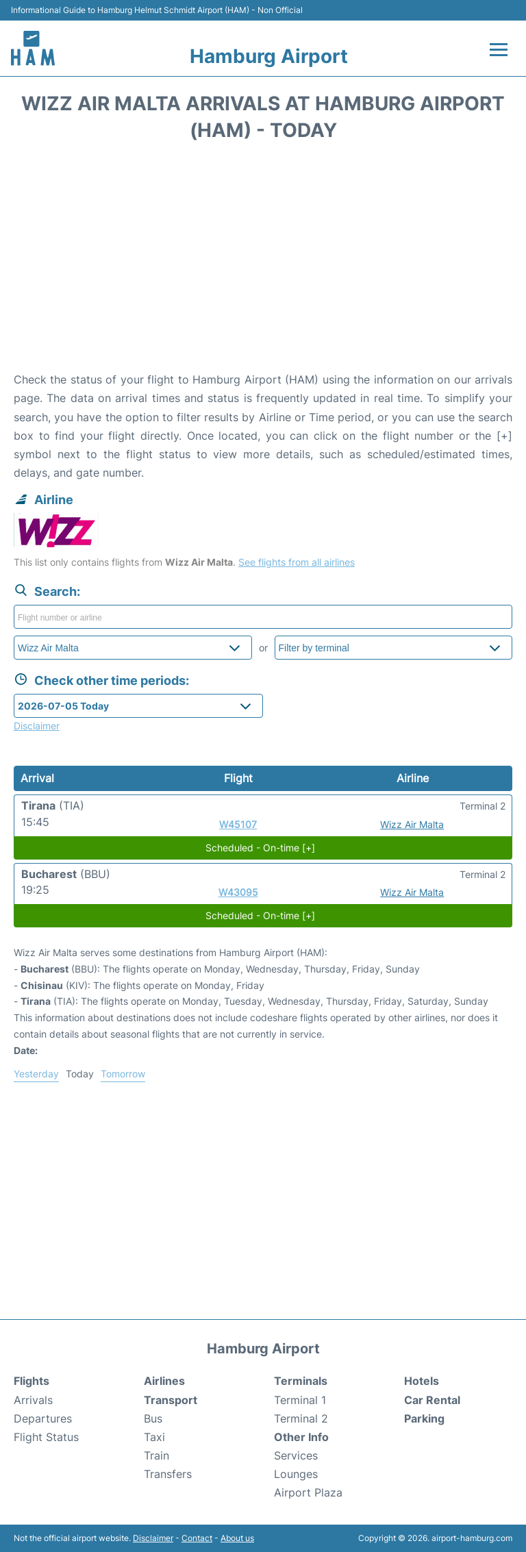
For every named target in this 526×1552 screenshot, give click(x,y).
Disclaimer (153, 1538)
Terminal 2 (301, 1418)
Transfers (168, 1474)
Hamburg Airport (269, 56)
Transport (170, 1400)
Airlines (164, 1381)
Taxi (154, 1437)
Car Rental (432, 1400)
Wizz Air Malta (412, 824)
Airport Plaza (308, 1492)
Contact (196, 1538)
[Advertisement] (263, 261)
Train (156, 1455)
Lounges (296, 1474)
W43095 (238, 892)
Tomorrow (123, 1073)
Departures (43, 1418)
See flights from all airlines (296, 562)
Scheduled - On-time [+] (260, 847)
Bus (153, 1418)
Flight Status (46, 1437)
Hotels (421, 1381)
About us (237, 1538)
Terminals (300, 1381)
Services (296, 1455)
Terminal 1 (300, 1400)
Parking (424, 1418)
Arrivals (33, 1400)
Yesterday (36, 1073)
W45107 (238, 824)
